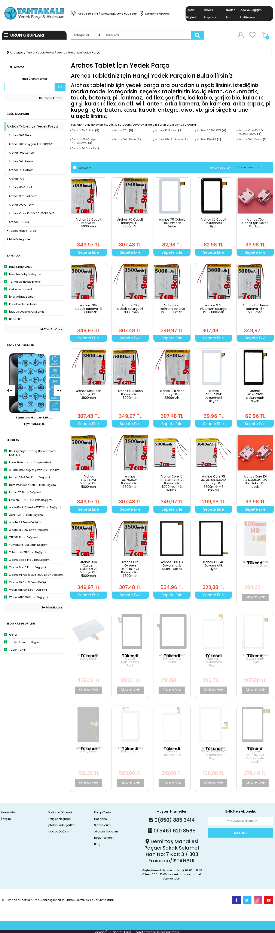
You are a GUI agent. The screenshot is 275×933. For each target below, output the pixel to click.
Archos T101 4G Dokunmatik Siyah (213, 565)
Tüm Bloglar (52, 607)
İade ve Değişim (59, 831)
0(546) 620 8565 (172, 830)
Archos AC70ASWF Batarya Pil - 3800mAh (130, 481)
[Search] (147, 35)
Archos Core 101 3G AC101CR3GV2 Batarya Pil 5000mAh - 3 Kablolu (172, 483)
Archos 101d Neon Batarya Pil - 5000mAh (255, 308)
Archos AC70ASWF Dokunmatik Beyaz (214, 396)
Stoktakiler (85, 167)
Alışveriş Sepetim (106, 831)
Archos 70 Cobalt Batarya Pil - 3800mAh (130, 222)
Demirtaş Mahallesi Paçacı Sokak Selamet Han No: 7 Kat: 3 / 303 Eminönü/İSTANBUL (171, 851)
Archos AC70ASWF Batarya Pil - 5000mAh (89, 481)
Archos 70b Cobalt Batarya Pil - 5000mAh (88, 308)
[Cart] (266, 35)
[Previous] (9, 390)
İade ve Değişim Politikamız (251, 13)
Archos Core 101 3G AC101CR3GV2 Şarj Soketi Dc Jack (255, 481)
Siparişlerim (102, 825)
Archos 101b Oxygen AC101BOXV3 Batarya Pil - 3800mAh (130, 569)
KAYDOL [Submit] (240, 833)
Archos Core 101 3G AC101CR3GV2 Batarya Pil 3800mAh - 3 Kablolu (213, 483)
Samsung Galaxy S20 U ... (34, 417)
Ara (60, 87)
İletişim (6, 819)
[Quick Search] (27, 87)
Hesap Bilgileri (191, 13)
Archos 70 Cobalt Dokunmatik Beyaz (172, 222)
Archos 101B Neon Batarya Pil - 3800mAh (171, 394)
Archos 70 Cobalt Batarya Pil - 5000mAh (88, 222)
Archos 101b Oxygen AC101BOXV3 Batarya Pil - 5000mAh (89, 569)
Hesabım (100, 819)
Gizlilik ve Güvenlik (60, 812)
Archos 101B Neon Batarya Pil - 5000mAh (130, 394)
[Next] (59, 390)
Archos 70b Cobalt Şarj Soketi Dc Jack (255, 222)
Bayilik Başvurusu (211, 13)
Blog (97, 844)
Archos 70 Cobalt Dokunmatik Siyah (213, 222)
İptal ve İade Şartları (61, 825)
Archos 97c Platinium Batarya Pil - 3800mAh (213, 308)
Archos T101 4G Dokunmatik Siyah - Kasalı (172, 565)
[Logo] (34, 13)
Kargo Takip (102, 812)
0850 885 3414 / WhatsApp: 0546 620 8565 (107, 14)
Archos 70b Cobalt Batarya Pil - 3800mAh (130, 308)
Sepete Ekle (88, 252)
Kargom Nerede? (157, 14)
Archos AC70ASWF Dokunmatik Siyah (255, 396)
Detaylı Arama (50, 98)
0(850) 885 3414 (172, 820)
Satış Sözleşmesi (59, 819)
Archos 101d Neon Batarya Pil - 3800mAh (88, 394)
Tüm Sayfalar (51, 329)
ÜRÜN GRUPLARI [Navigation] (24, 35)
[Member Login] (240, 35)
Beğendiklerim (104, 838)
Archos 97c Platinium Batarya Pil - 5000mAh (172, 308)
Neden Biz (230, 13)
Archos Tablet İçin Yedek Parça (78, 52)
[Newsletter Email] (240, 821)
